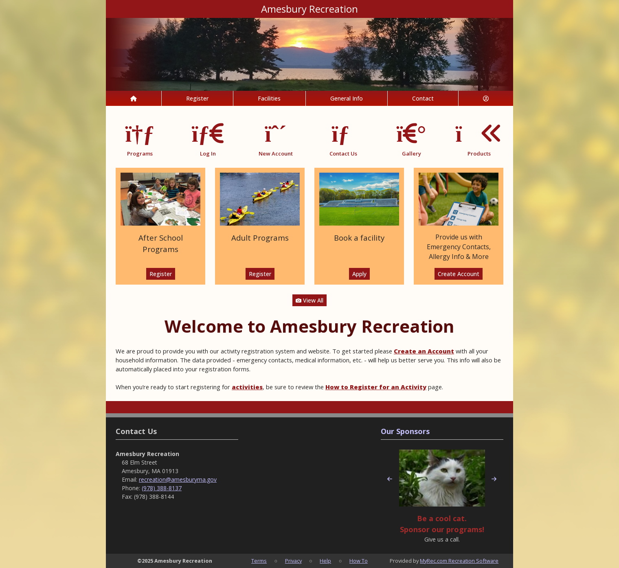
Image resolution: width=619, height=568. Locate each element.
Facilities (269, 98)
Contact (423, 98)
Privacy (293, 560)
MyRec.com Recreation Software (459, 560)
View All (309, 300)
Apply (359, 274)
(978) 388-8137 (162, 488)
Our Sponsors (405, 431)
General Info (346, 98)
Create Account (458, 274)
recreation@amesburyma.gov (178, 479)
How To (358, 560)
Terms (259, 560)
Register (197, 98)
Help (325, 560)
